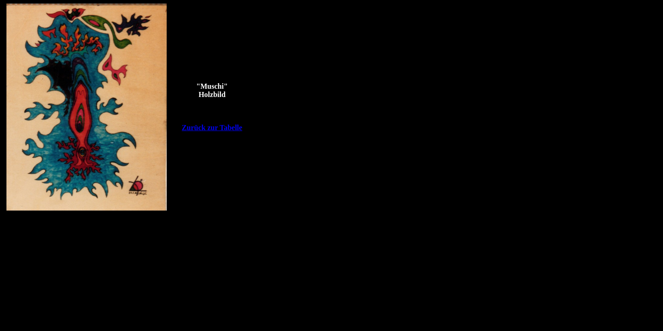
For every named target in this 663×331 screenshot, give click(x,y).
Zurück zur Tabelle (212, 127)
